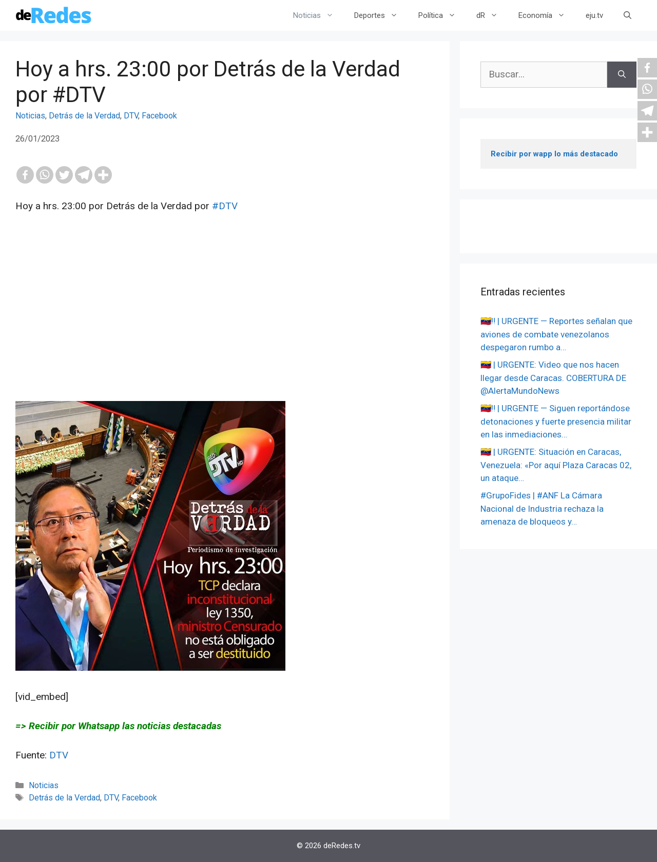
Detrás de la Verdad (84, 116)
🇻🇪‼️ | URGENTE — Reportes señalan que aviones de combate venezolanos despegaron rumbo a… (556, 334)
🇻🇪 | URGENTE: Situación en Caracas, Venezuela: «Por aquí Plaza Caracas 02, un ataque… (555, 465)
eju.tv (594, 15)
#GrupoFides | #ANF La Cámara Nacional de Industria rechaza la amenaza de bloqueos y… (542, 508)
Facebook (159, 116)
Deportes (381, 15)
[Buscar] (621, 75)
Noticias (318, 15)
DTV (131, 116)
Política (442, 15)
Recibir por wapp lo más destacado (554, 153)
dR (492, 15)
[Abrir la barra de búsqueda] (627, 15)
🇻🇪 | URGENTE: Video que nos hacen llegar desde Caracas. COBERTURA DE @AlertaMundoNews (553, 377)
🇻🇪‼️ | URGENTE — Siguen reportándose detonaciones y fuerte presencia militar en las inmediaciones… (555, 421)
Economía (546, 15)
